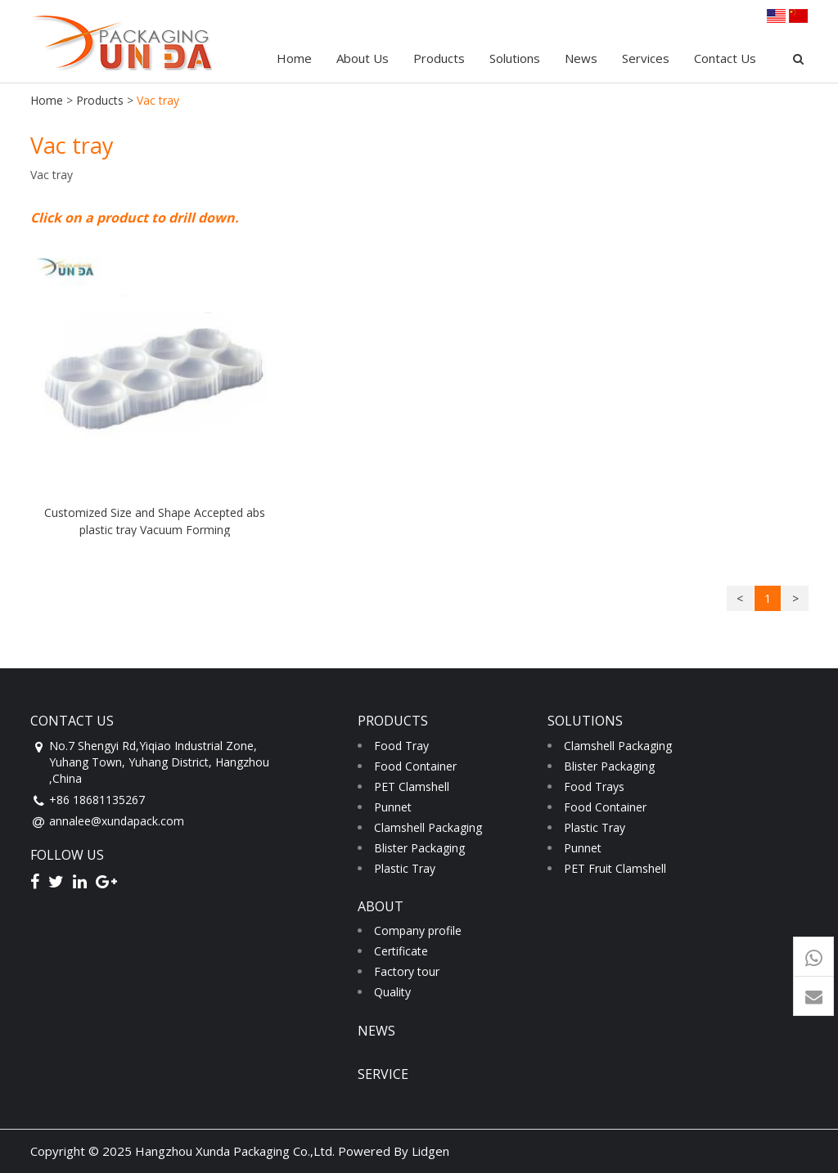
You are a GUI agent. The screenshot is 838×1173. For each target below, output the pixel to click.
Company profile (418, 930)
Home (294, 58)
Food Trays (594, 786)
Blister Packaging (419, 848)
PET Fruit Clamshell (615, 868)
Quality (392, 992)
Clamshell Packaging (428, 827)
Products (439, 58)
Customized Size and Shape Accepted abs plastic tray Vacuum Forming (154, 521)
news (376, 1031)
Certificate (401, 951)
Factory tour (406, 971)
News (581, 58)
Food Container (415, 766)
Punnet (393, 807)
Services (645, 58)
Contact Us (725, 58)
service (383, 1074)
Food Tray (401, 745)
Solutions (514, 58)
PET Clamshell (411, 786)
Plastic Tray (404, 868)
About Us (362, 58)
